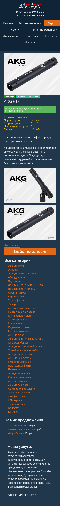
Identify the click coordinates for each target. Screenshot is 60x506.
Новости (30, 42)
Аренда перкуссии (19, 384)
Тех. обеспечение (29, 23)
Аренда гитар (16, 334)
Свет (14, 29)
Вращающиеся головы (21, 288)
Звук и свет (15, 281)
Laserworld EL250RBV (21, 429)
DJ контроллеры (18, 319)
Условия (33, 35)
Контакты (51, 35)
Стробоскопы (16, 296)
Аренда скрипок (18, 380)
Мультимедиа (11, 35)
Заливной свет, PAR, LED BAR (25, 284)
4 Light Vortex (16, 433)
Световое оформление (22, 388)
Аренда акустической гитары (25, 346)
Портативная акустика (21, 311)
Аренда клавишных (20, 373)
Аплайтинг (14, 269)
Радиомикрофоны (19, 327)
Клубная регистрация (30, 251)
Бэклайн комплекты (20, 330)
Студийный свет (18, 292)
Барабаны (14, 369)
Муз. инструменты (44, 29)
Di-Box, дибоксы (18, 342)
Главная (8, 23)
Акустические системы (22, 307)
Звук (51, 23)
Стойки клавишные (20, 377)
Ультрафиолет (16, 300)
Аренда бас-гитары (19, 357)
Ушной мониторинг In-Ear (23, 350)
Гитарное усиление (19, 361)
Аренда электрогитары (22, 354)
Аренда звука (16, 265)
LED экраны (15, 400)
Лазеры (13, 304)
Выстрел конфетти (19, 365)
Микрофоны (11, 245)
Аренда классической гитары (26, 338)
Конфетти (14, 407)
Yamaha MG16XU (18, 425)
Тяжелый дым (16, 403)
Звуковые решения (19, 392)
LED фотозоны (17, 396)
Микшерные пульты (20, 315)
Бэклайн (13, 411)
